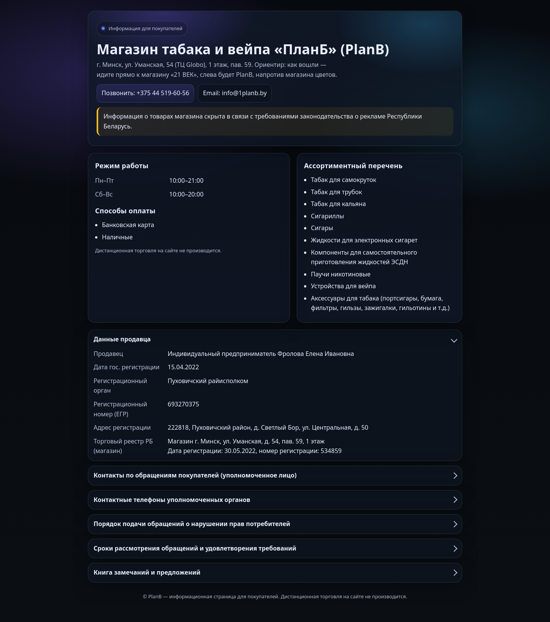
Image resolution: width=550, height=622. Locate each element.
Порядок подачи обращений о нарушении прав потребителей (275, 524)
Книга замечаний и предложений (275, 572)
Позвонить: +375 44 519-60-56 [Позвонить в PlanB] (145, 93)
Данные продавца (275, 339)
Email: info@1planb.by (235, 93)
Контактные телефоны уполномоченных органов (275, 499)
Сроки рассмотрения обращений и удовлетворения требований (275, 548)
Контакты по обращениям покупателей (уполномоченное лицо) (275, 475)
